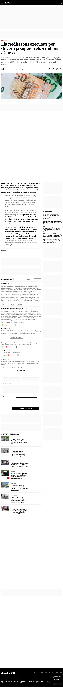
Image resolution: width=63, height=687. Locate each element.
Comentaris (27, 69)
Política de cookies (39, 682)
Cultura (21, 679)
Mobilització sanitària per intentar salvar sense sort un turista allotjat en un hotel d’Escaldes (51, 216)
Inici (2, 679)
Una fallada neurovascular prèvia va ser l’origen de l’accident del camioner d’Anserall (52, 241)
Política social (15, 449)
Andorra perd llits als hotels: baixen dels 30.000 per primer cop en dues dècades (19, 464)
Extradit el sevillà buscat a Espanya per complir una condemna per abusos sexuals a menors (19, 476)
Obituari (49, 679)
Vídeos (33, 679)
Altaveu (6, 69)
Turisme (13, 461)
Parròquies (14, 495)
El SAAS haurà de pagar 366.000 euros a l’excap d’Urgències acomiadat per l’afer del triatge (19, 442)
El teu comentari (7, 383)
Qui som (2, 682)
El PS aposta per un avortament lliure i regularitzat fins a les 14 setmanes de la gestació (18, 454)
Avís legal (48, 682)
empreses (19, 253)
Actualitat (8, 679)
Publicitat (16, 681)
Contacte (9, 681)
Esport (27, 679)
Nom (4, 376)
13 (3, 324)
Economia (4, 41)
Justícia (13, 437)
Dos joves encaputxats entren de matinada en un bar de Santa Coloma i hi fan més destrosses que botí (52, 229)
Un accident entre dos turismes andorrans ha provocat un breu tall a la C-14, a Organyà (19, 488)
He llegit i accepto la (20, 397)
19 (3, 347)
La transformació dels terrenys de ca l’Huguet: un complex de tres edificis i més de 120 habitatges (52, 235)
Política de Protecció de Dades (27, 682)
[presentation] (15, 403)
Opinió (16, 679)
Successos (13, 483)
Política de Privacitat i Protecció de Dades (26, 397)
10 (3, 337)
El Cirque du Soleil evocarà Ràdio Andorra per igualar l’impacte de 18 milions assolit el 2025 (19, 511)
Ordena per (30, 279)
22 (3, 367)
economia (4, 253)
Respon (12, 304)
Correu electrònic (27, 376)
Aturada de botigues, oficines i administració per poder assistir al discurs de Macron (52, 222)
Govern (12, 253)
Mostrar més (21, 370)
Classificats (41, 679)
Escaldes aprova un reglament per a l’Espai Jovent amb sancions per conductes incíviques (18, 500)
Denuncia (19, 304)
